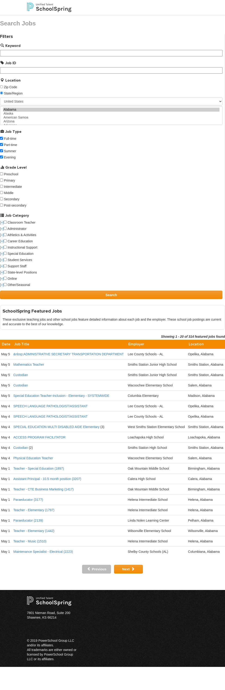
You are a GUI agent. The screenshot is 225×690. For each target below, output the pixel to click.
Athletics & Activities (20, 235)
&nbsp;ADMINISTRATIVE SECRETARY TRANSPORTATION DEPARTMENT (68, 354)
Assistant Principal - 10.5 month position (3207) (47, 479)
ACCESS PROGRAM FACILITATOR (39, 437)
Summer (10, 151)
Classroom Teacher (19, 222)
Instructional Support (20, 247)
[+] (2, 222)
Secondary (11, 199)
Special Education (19, 253)
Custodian (20, 375)
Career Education (18, 241)
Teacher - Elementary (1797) (33, 510)
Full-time (10, 138)
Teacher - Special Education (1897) (38, 468)
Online (10, 278)
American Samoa (111, 117)
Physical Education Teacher (33, 458)
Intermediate (13, 186)
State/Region (13, 93)
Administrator (15, 229)
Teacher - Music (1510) (29, 541)
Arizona (111, 121)
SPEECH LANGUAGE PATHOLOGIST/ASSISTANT (50, 406)
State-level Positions (20, 272)
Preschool (11, 174)
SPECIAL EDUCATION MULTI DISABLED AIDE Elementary (56, 427)
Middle (8, 193)
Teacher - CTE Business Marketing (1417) (43, 489)
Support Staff (15, 266)
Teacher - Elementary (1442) (33, 531)
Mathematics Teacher (28, 364)
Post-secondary (15, 205)
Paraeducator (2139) (28, 520)
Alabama (111, 110)
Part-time (10, 145)
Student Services (18, 260)
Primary (9, 180)
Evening (10, 157)
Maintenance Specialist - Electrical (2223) (43, 551)
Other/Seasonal (17, 285)
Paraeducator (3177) (28, 500)
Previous (97, 569)
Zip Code (10, 87)
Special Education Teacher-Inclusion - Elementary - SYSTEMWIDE (61, 396)
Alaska (111, 114)
